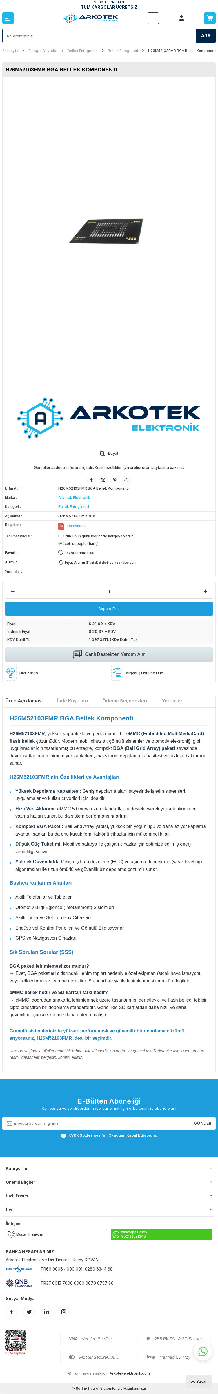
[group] (109, 232)
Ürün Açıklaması (24, 701)
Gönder (202, 1122)
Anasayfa (10, 51)
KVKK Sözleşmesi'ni (87, 1135)
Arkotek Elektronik (74, 497)
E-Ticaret (91, 1388)
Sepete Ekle (109, 608)
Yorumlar (172, 701)
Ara (206, 35)
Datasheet (76, 526)
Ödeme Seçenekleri (124, 701)
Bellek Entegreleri (83, 51)
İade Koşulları (72, 701)
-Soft (78, 1388)
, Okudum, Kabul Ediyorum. (109, 1135)
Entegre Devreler (42, 51)
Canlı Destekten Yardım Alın (109, 654)
